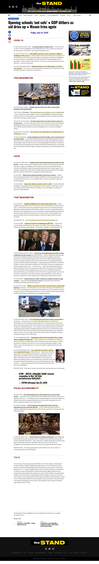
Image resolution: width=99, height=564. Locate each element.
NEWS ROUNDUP (28, 15)
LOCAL (36, 15)
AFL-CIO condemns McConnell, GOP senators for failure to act (42, 219)
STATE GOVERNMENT (53, 15)
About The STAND (74, 556)
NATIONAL (42, 15)
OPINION (63, 15)
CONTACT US (83, 556)
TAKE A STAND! (77, 15)
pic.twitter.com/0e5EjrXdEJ (30, 379)
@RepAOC (36, 374)
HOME (20, 15)
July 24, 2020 (41, 383)
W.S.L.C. (69, 15)
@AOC (44, 374)
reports (32, 450)
